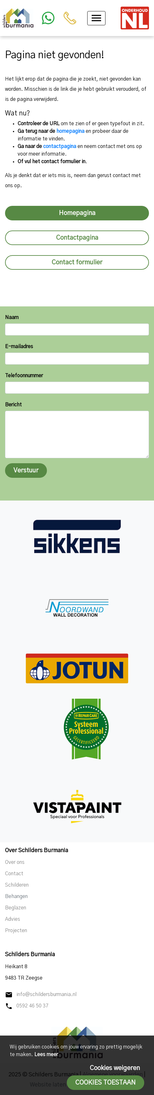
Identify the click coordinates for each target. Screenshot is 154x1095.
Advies (12, 919)
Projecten (16, 930)
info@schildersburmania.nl (46, 994)
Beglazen (15, 907)
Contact (14, 873)
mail (9, 995)
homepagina (70, 131)
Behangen (16, 896)
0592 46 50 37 (32, 1005)
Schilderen (17, 885)
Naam (12, 317)
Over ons (15, 862)
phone (9, 1006)
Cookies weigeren (115, 1068)
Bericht (13, 404)
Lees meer (46, 1054)
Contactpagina (77, 238)
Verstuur (26, 470)
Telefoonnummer (24, 375)
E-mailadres (19, 346)
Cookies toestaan (105, 1083)
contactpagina (59, 146)
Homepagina (77, 213)
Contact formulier (77, 262)
